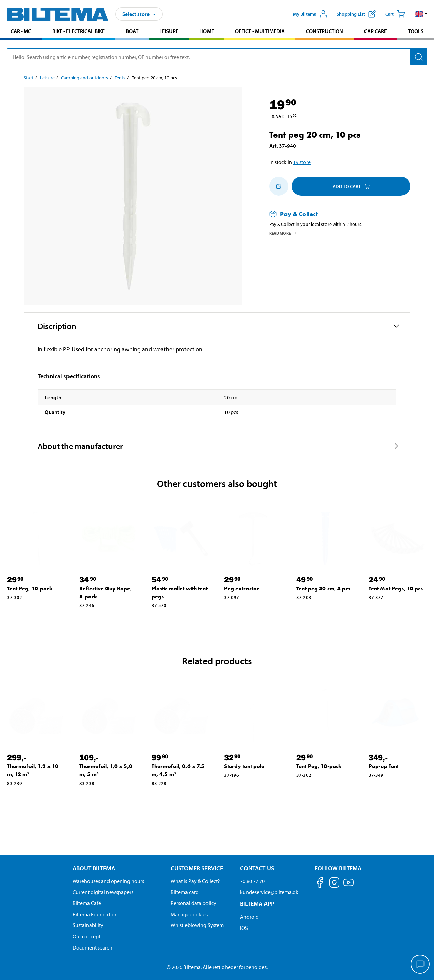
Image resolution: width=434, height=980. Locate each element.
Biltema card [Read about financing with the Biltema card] (185, 892)
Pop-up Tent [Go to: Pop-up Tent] (384, 766)
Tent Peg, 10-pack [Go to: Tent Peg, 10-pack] (30, 588)
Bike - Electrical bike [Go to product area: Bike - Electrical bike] (78, 31)
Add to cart (351, 186)
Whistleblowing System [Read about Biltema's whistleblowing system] (197, 925)
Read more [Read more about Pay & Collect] (283, 233)
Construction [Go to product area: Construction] (324, 31)
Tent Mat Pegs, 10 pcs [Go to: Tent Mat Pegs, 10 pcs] (396, 588)
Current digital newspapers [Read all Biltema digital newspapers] (103, 892)
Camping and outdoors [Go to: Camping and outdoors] (84, 77)
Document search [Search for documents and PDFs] (92, 947)
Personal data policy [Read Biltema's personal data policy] (193, 903)
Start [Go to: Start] (29, 77)
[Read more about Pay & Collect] (333, 213)
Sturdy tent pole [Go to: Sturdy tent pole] (244, 766)
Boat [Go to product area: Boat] (132, 31)
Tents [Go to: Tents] (120, 77)
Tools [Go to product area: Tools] (415, 31)
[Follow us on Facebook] (320, 883)
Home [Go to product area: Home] (206, 31)
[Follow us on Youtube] (348, 886)
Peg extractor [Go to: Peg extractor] (241, 588)
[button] (421, 14)
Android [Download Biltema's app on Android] (249, 916)
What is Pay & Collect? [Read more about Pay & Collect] (195, 881)
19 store (302, 161)
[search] (217, 56)
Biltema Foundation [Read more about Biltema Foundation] (95, 914)
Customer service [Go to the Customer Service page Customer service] (197, 868)
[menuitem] (21, 32)
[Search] (418, 56)
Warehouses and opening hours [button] (108, 881)
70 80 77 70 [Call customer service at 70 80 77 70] (252, 881)
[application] (420, 964)
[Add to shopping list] (278, 186)
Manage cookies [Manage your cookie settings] (189, 914)
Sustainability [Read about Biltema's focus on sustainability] (88, 925)
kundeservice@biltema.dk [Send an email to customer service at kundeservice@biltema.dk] (269, 892)
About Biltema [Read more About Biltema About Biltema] (94, 868)
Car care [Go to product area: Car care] (375, 31)
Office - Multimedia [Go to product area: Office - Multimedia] (260, 31)
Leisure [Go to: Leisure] (47, 77)
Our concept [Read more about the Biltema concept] (86, 936)
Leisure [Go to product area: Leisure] (168, 31)
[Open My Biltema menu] (310, 14)
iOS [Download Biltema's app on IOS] (244, 927)
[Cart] (395, 14)
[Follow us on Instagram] (334, 883)
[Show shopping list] (356, 14)
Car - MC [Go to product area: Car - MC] (21, 31)
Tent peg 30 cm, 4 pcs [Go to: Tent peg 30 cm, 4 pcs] (323, 588)
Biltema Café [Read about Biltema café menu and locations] (87, 903)
